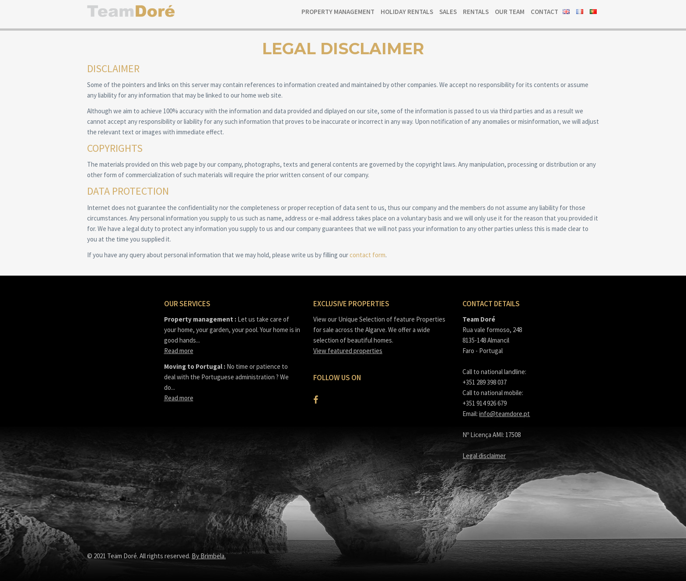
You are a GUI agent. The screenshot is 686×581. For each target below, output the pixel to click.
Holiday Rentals (407, 11)
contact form (367, 255)
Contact (544, 11)
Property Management (337, 11)
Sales (448, 11)
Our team (510, 11)
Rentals (476, 11)
